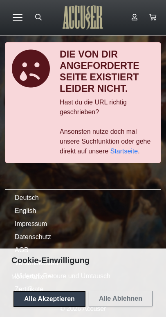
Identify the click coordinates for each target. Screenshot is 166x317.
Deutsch (27, 197)
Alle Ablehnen (120, 298)
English (25, 210)
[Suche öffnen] (38, 17)
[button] (152, 17)
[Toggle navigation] (18, 17)
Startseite (124, 151)
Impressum (31, 223)
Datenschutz (33, 236)
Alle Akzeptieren (49, 298)
